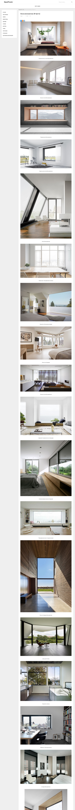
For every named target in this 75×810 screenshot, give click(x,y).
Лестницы (5, 14)
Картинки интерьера (8, 35)
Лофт (4, 28)
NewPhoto (8, 2)
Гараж (4, 23)
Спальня (5, 33)
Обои (4, 16)
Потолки (5, 30)
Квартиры (5, 19)
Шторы (4, 26)
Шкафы (4, 21)
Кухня (4, 12)
